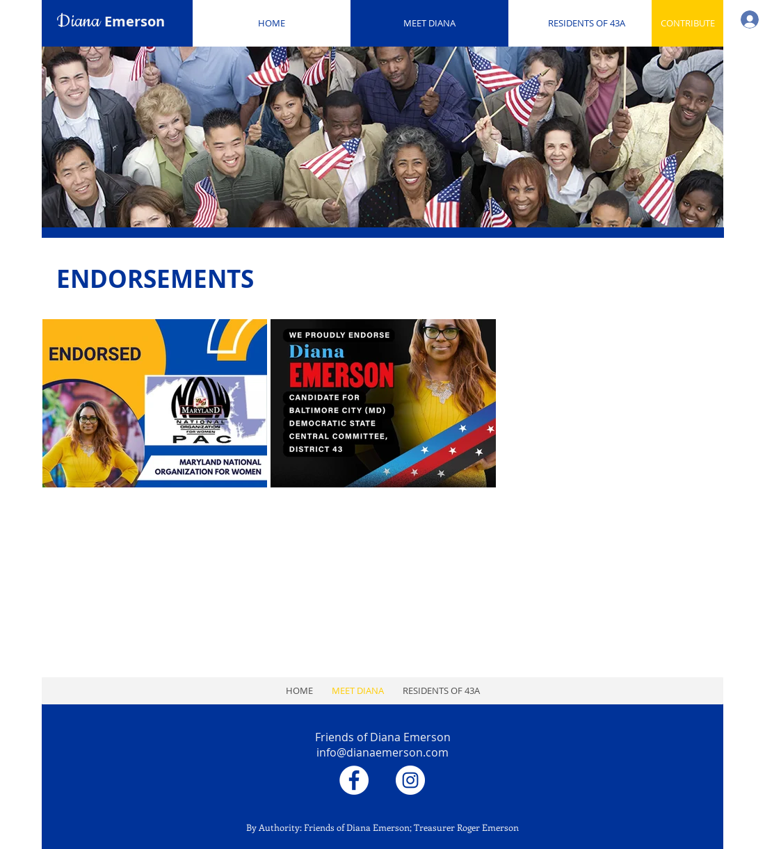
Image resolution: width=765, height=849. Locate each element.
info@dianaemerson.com (382, 752)
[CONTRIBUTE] (687, 23)
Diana (110, 21)
